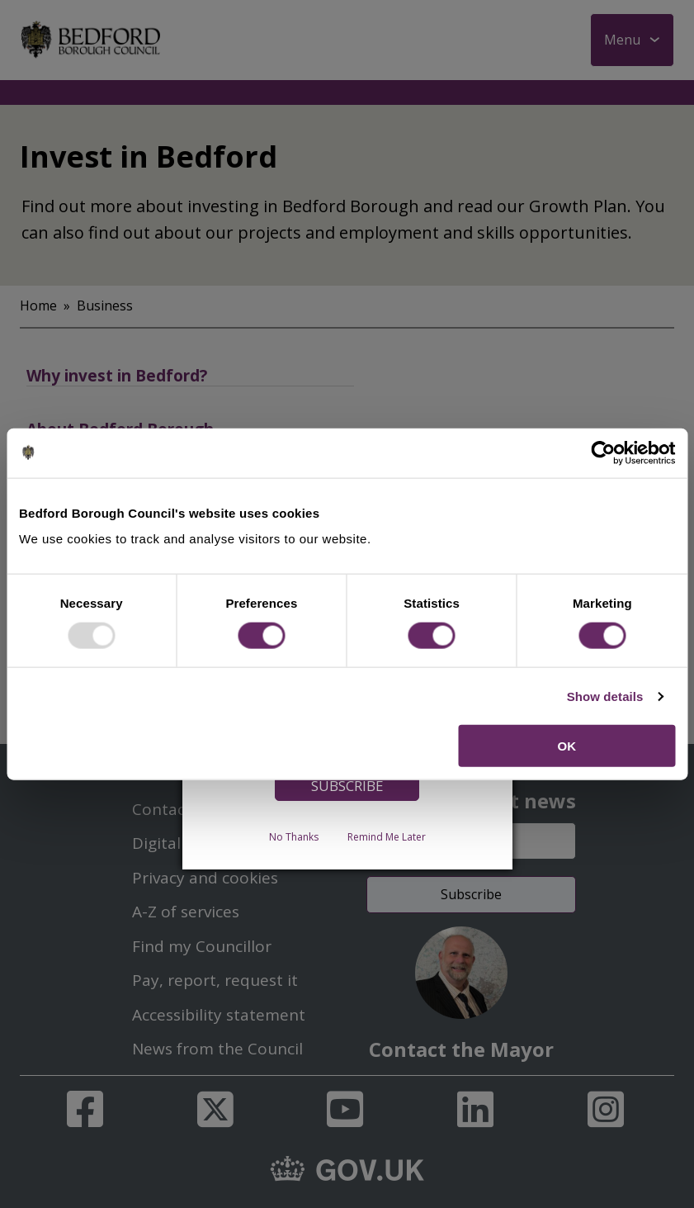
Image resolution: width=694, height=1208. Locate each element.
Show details (605, 696)
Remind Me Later (386, 837)
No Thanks (294, 837)
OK (567, 746)
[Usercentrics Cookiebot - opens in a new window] (603, 452)
